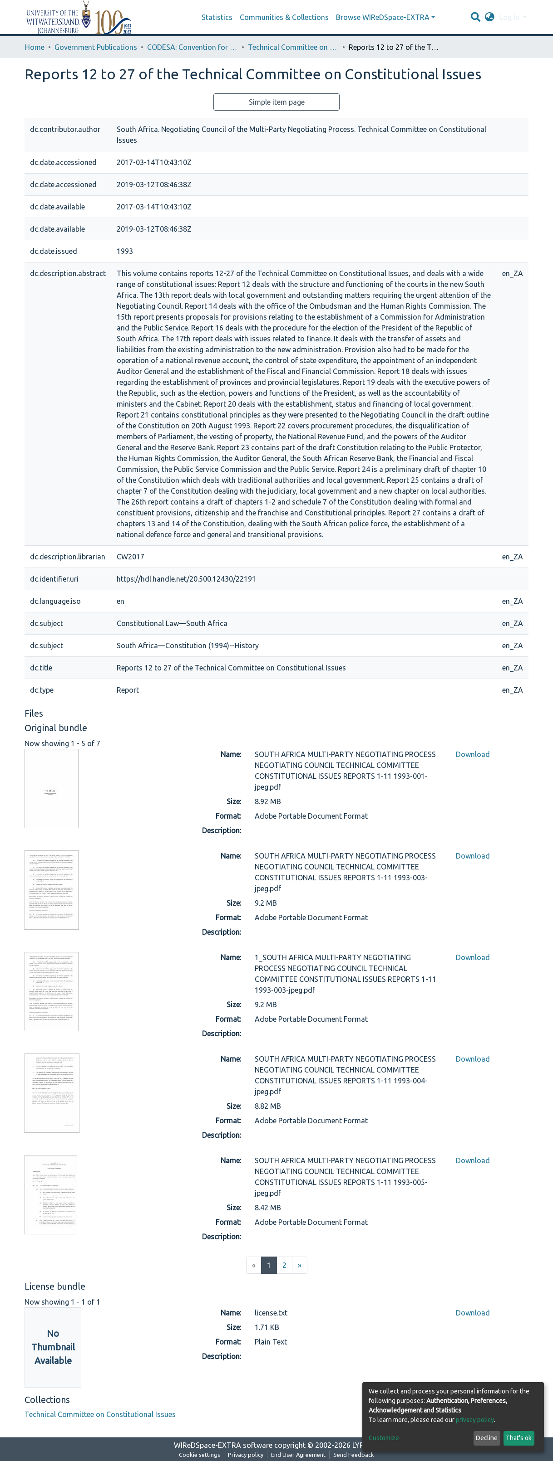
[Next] (299, 1265)
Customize (384, 1438)
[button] (490, 17)
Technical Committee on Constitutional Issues (293, 47)
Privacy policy (245, 1454)
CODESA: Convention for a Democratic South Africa (192, 47)
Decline (487, 1438)
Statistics (217, 17)
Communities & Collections (284, 17)
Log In (510, 17)
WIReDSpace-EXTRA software (223, 1445)
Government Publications (95, 47)
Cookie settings (199, 1454)
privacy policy (475, 1419)
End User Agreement (298, 1454)
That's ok (519, 1438)
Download (473, 754)
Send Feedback (353, 1454)
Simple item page (277, 102)
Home (34, 47)
